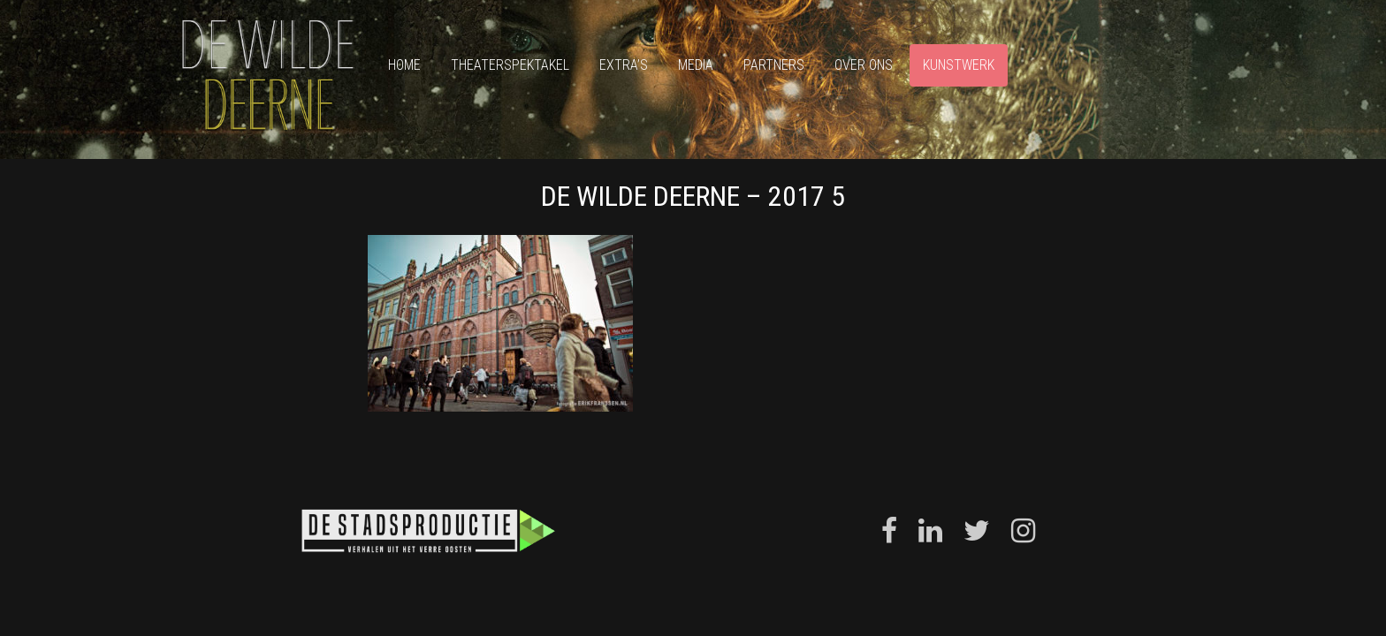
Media (695, 65)
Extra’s (623, 65)
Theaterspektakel (510, 65)
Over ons (863, 65)
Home (404, 65)
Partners (773, 65)
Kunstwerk (958, 65)
